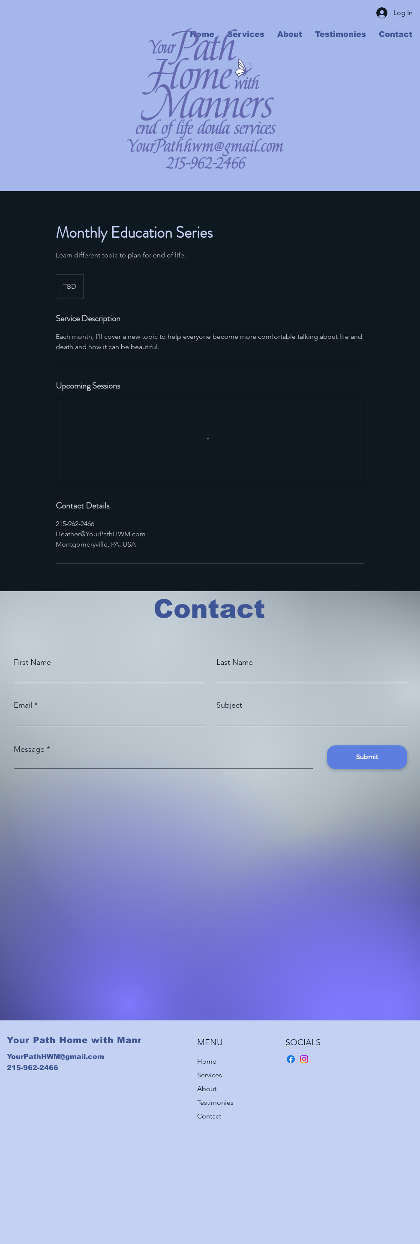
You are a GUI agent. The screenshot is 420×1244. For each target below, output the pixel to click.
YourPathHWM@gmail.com (55, 1056)
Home (206, 1061)
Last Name (234, 662)
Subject (229, 705)
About (206, 1089)
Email (23, 705)
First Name (32, 662)
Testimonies (215, 1102)
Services (209, 1075)
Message (29, 749)
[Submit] (367, 757)
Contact (209, 1116)
